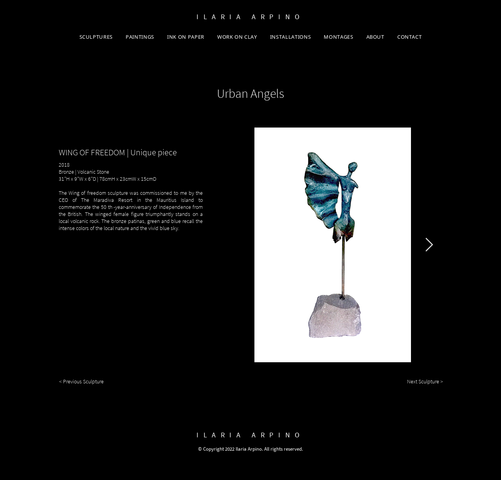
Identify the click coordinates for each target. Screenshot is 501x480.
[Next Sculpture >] (420, 382)
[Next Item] (429, 244)
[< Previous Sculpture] (83, 382)
